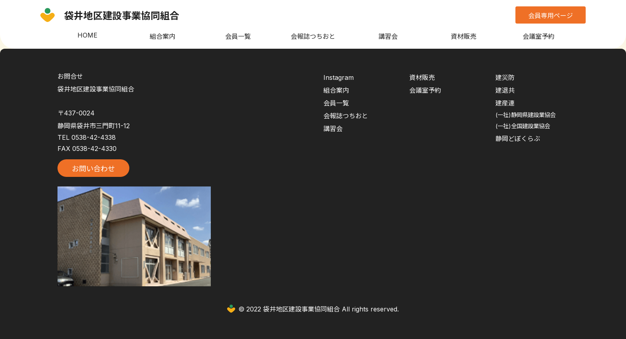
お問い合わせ (93, 169)
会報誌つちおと (313, 36)
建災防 (505, 77)
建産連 (505, 103)
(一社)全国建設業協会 (522, 126)
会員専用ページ (550, 16)
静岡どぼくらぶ (517, 139)
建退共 (505, 90)
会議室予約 (539, 36)
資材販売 (463, 36)
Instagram (338, 77)
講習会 (388, 36)
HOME (87, 35)
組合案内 (162, 36)
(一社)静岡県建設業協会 (525, 114)
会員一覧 (238, 36)
